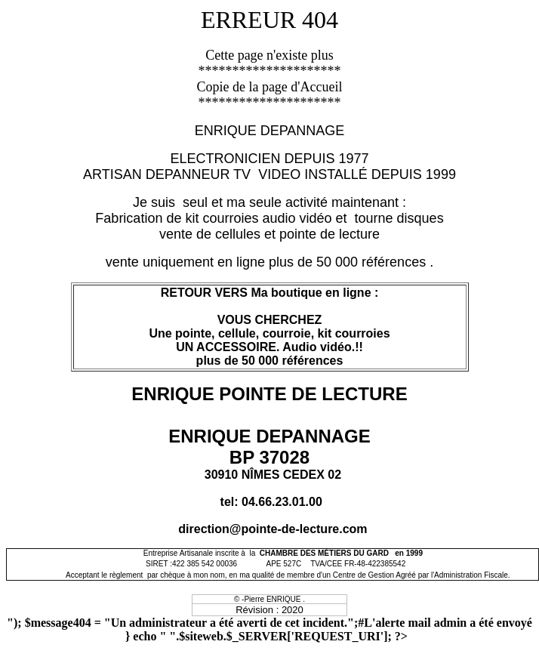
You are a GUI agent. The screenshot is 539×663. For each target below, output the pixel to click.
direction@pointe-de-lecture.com (272, 529)
